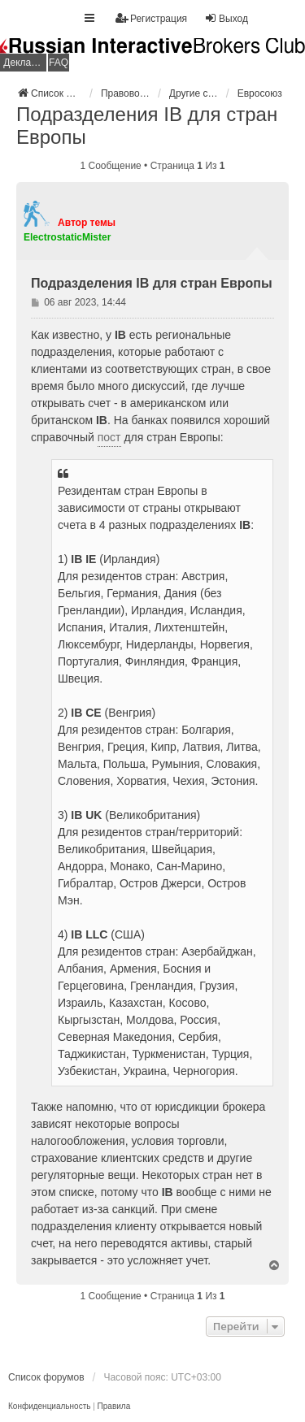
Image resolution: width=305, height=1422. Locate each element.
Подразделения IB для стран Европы (146, 125)
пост (109, 437)
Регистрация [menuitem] (151, 18)
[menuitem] (49, 1406)
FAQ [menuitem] (58, 62)
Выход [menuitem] (226, 18)
